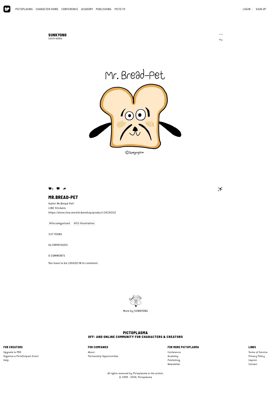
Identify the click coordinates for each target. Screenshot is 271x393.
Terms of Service (258, 352)
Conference (70, 9)
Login (247, 9)
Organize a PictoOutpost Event (21, 356)
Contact (253, 364)
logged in (74, 263)
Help (6, 360)
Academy (87, 9)
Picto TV (120, 9)
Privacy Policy (257, 356)
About (91, 352)
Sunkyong (57, 35)
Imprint (253, 360)
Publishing (103, 9)
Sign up (261, 9)
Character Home (47, 9)
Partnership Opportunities (103, 356)
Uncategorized (60, 223)
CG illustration (85, 223)
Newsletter (174, 364)
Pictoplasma (24, 9)
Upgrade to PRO (12, 352)
